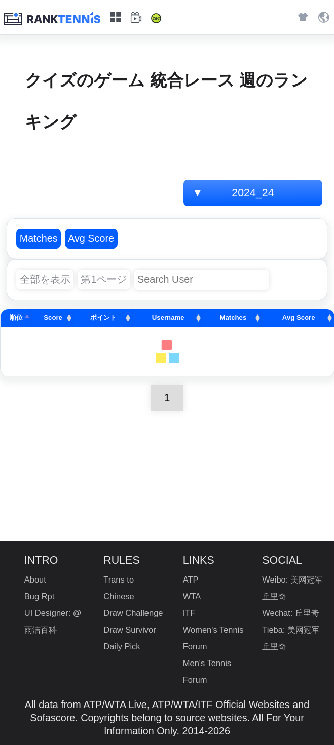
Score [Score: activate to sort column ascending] (53, 317)
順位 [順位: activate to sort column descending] (16, 317)
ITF (189, 612)
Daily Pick (121, 646)
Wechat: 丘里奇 (290, 612)
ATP (191, 579)
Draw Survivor (129, 629)
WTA (192, 596)
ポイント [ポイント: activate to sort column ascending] (103, 317)
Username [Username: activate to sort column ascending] (168, 317)
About (35, 579)
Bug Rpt (39, 596)
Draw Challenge (133, 612)
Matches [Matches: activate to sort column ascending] (233, 317)
